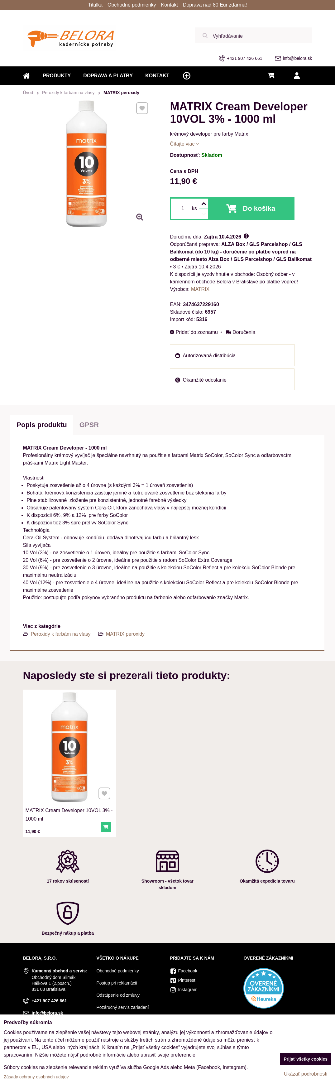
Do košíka (259, 208)
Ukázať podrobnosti (305, 1074)
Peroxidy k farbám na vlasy (60, 634)
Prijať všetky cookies (306, 1059)
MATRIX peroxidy (125, 634)
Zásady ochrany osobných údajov (36, 1076)
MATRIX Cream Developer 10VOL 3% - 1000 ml (69, 809)
